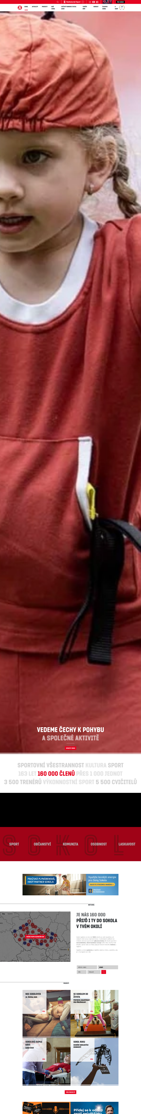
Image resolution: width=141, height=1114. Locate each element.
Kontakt (96, 6)
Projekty (44, 6)
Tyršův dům (85, 8)
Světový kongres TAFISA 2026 (68, 8)
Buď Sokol (53, 8)
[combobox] (108, 967)
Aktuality (35, 6)
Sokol (26, 6)
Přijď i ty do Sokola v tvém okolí (97, 920)
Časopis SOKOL (105, 8)
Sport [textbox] (101, 967)
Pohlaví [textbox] (91, 972)
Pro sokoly (120, 2)
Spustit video (70, 748)
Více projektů (70, 1092)
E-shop (116, 8)
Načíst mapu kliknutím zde (35, 937)
